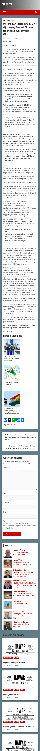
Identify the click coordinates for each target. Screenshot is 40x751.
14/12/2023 (7, 729)
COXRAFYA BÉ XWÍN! (20, 604)
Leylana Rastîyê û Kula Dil (14, 663)
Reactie (6, 468)
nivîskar (9, 425)
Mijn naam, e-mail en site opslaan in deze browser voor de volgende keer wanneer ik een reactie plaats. (19, 526)
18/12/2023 (7, 665)
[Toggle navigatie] (4, 12)
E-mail (6, 503)
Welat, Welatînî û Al (11, 695)
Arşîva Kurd (8, 657)
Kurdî (22, 689)
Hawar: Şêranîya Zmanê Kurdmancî (18, 727)
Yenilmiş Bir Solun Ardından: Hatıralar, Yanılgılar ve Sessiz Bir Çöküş (24, 616)
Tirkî (13, 20)
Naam (6, 493)
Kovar (16, 657)
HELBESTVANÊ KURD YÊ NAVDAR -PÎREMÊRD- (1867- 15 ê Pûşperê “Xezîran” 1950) (24, 585)
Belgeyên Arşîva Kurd (13, 635)
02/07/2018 (7, 38)
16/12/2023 (7, 697)
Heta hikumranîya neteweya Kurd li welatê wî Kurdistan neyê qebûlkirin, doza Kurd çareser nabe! (20, 437)
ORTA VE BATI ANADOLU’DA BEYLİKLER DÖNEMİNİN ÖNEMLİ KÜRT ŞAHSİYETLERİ (24, 574)
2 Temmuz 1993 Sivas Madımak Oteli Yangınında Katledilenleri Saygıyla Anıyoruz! (20, 447)
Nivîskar (6, 20)
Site (4, 512)
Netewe (7, 4)
